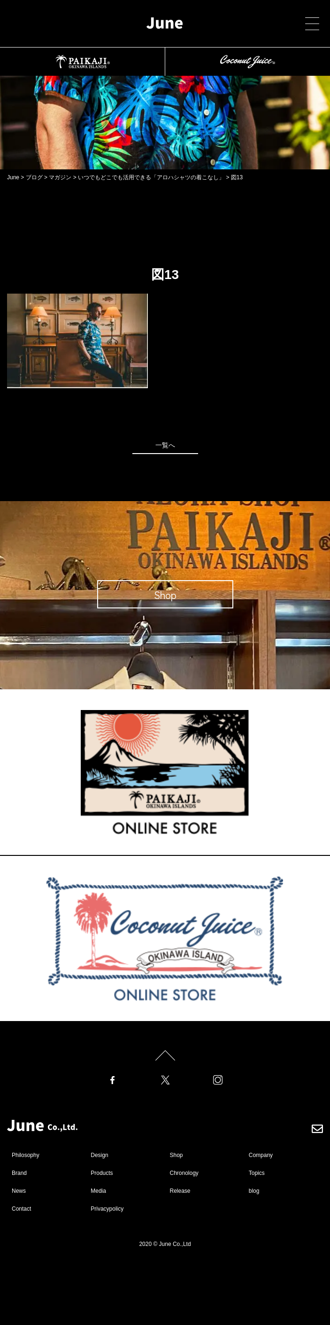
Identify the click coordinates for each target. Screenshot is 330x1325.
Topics (257, 1173)
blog (254, 1191)
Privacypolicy (107, 1208)
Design (99, 1155)
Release (180, 1191)
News (19, 1191)
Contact (21, 1208)
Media (98, 1191)
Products (102, 1173)
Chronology (184, 1173)
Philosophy (25, 1155)
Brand (19, 1173)
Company (261, 1155)
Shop (176, 1155)
